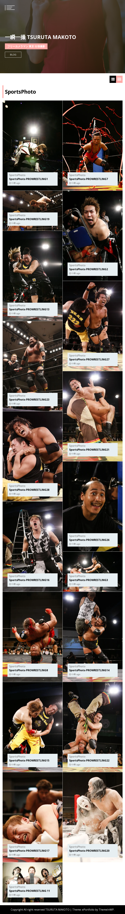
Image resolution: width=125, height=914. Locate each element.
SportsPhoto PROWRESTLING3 (88, 580)
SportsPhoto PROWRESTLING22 (89, 760)
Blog (13, 54)
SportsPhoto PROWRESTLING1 (28, 179)
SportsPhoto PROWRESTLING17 (29, 850)
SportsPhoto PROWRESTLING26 (89, 540)
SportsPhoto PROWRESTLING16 (29, 580)
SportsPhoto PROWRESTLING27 (89, 359)
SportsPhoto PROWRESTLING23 (29, 399)
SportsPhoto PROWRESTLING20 (89, 850)
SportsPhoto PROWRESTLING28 (29, 490)
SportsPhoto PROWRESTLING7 (88, 179)
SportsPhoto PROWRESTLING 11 (29, 891)
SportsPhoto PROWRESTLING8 (28, 670)
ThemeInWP (106, 909)
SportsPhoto (17, 175)
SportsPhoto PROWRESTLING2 (88, 269)
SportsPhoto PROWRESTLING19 (29, 219)
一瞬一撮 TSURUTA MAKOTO (40, 36)
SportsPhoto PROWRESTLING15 (29, 760)
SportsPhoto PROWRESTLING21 (89, 449)
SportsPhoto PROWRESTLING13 (29, 309)
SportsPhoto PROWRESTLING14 (89, 670)
